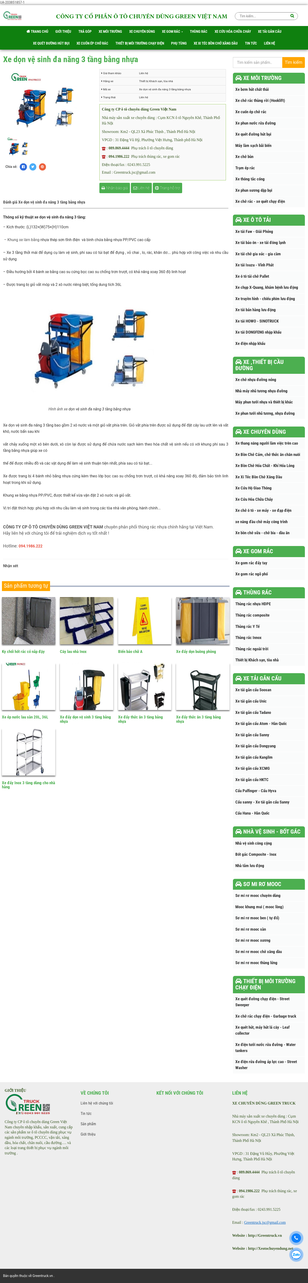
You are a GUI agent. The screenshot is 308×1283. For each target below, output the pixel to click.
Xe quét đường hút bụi (253, 134)
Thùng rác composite (252, 615)
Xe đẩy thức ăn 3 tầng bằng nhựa (140, 719)
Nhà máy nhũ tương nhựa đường (261, 391)
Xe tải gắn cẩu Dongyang (255, 746)
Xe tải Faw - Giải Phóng (254, 231)
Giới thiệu (88, 1134)
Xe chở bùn (244, 156)
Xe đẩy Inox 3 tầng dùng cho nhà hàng (28, 785)
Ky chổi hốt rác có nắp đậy (23, 651)
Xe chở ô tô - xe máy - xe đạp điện (263, 510)
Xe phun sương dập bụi (253, 190)
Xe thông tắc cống (250, 179)
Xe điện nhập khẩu (250, 343)
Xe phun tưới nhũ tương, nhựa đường (265, 413)
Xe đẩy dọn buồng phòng (196, 651)
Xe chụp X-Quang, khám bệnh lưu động (266, 287)
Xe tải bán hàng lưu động (255, 310)
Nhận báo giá (115, 188)
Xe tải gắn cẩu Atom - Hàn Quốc (261, 723)
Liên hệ (141, 188)
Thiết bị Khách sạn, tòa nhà (257, 660)
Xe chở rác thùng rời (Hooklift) (260, 100)
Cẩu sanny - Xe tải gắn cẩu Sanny (262, 802)
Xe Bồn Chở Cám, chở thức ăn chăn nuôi (267, 454)
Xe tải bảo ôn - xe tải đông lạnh (260, 242)
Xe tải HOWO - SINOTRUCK (257, 321)
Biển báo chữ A (130, 651)
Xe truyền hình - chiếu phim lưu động (265, 298)
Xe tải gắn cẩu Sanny (252, 735)
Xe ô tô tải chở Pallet (252, 276)
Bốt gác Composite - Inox (255, 854)
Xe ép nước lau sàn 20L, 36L (25, 717)
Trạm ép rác (245, 168)
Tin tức (86, 1113)
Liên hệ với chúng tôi (97, 1103)
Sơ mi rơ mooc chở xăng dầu (258, 951)
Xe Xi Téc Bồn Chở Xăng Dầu (258, 477)
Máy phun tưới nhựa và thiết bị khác (264, 402)
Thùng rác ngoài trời (251, 649)
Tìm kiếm (293, 62)
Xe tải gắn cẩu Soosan (253, 690)
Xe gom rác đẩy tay (251, 563)
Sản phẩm (88, 1124)
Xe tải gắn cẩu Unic (251, 701)
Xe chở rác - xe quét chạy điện (260, 201)
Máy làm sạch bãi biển (253, 145)
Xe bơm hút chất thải (252, 89)
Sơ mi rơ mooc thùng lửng (256, 963)
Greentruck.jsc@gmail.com (265, 1222)
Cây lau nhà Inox (73, 651)
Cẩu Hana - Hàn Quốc (252, 813)
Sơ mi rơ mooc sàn (250, 929)
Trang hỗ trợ (167, 188)
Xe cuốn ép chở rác (250, 112)
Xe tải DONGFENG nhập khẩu (258, 332)
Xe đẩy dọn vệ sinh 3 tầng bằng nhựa (85, 719)
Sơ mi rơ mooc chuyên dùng (258, 895)
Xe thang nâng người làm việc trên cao (266, 443)
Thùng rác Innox (248, 637)
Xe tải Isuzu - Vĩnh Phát (254, 265)
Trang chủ (37, 31)
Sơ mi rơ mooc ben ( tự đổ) (257, 918)
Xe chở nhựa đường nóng (255, 379)
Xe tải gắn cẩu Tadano (253, 712)
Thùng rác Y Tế (247, 626)
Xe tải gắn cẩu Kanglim (254, 757)
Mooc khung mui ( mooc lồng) (259, 907)
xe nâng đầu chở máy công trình (261, 522)
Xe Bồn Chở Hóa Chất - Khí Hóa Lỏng (265, 465)
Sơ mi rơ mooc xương (252, 940)
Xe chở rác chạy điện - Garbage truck (265, 1016)
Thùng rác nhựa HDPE (253, 604)
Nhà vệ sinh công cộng (253, 843)
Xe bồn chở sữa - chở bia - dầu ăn (262, 533)
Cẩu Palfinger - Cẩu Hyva (255, 791)
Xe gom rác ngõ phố (251, 574)
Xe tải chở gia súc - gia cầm (258, 254)
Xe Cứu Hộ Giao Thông (253, 488)
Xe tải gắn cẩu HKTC (252, 779)
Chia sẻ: (11, 167)
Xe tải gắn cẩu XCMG (252, 768)
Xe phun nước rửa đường (255, 123)
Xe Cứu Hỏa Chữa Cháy (254, 499)
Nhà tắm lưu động (249, 865)
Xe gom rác (172, 31)
